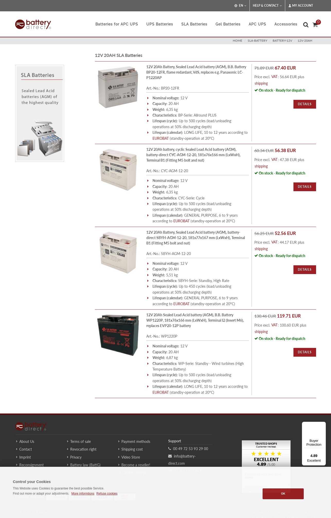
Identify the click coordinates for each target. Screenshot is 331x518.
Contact (25, 449)
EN (240, 5)
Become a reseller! (135, 465)
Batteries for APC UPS (116, 24)
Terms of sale (80, 441)
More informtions (82, 493)
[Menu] (323, 425)
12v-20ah (305, 40)
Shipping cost (132, 449)
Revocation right (83, 449)
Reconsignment (31, 465)
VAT (274, 76)
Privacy (76, 457)
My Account (300, 5)
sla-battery (257, 40)
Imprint (25, 457)
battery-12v (282, 40)
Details (305, 104)
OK (283, 493)
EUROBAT (161, 138)
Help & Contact (267, 5)
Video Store (130, 457)
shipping (261, 83)
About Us (26, 441)
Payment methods (135, 441)
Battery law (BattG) (85, 465)
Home (237, 40)
